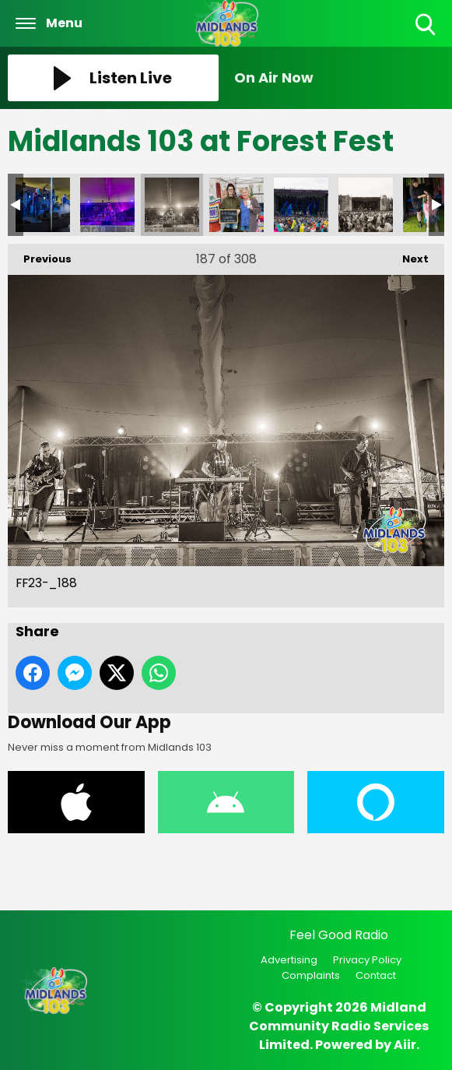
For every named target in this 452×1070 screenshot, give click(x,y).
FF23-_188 (172, 205)
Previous (40, 255)
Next (408, 255)
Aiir (405, 1045)
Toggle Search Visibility (427, 25)
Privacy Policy (367, 959)
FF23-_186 (43, 205)
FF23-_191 (365, 205)
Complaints (311, 975)
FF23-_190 (301, 205)
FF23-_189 (236, 205)
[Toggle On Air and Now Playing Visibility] (339, 78)
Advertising (289, 959)
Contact (376, 975)
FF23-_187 (107, 205)
